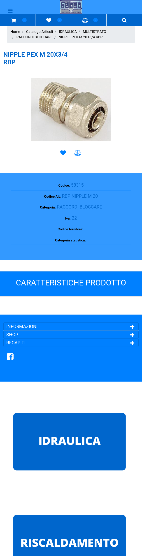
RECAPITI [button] (16, 342)
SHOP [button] (12, 334)
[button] (71, 109)
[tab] (71, 326)
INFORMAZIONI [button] (22, 326)
